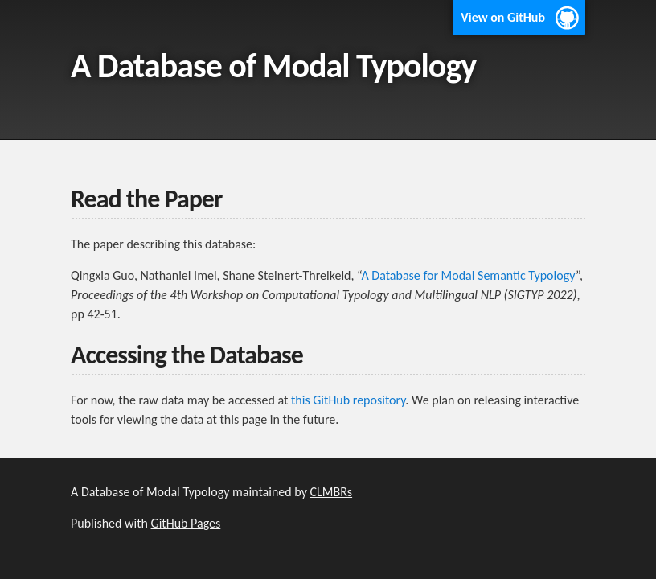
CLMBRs (331, 491)
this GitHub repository (348, 400)
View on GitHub (503, 17)
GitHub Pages (186, 523)
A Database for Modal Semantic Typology (468, 275)
